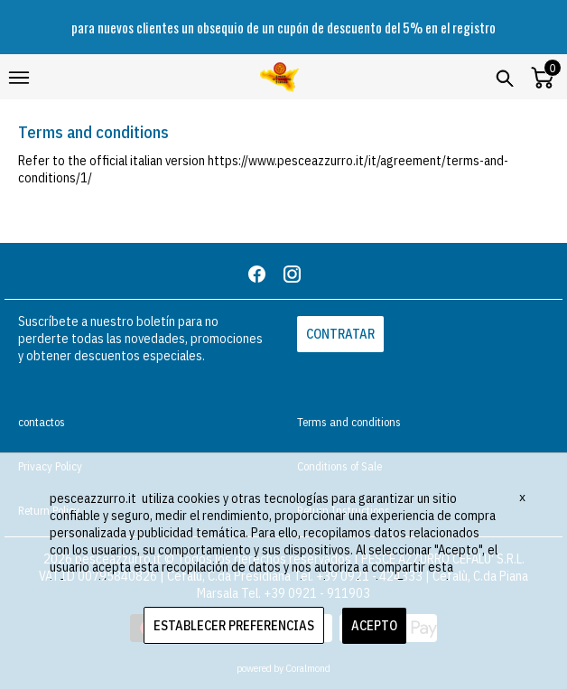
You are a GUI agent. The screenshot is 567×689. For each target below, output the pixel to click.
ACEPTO (374, 625)
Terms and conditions (349, 422)
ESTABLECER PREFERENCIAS (233, 625)
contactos (41, 422)
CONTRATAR (340, 333)
